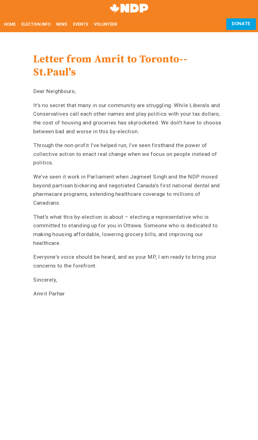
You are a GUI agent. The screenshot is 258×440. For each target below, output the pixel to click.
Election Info (36, 24)
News (61, 24)
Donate (241, 23)
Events (80, 24)
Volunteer (105, 24)
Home (10, 24)
